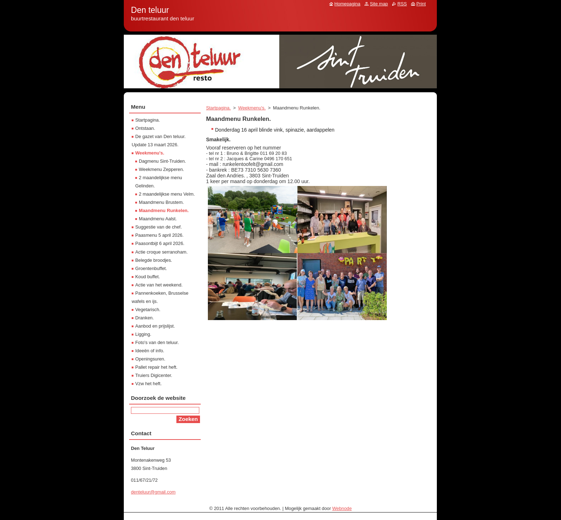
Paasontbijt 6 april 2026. (159, 243)
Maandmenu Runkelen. (164, 210)
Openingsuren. (150, 359)
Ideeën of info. (149, 350)
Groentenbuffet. (151, 268)
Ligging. (143, 334)
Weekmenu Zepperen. (161, 169)
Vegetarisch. (147, 309)
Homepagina (348, 3)
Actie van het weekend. (158, 285)
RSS (402, 3)
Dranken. (144, 317)
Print (421, 3)
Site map (379, 3)
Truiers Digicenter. (153, 375)
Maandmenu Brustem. (161, 202)
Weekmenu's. (252, 108)
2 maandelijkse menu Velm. (167, 194)
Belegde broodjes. (153, 260)
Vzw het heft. (148, 383)
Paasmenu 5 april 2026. (159, 235)
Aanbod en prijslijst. (155, 326)
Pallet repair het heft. (156, 367)
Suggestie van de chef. (158, 227)
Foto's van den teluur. (157, 342)
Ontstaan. (145, 128)
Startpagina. (218, 108)
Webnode (342, 508)
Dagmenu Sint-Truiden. (162, 161)
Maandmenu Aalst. (158, 218)
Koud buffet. (147, 276)
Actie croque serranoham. (161, 252)
